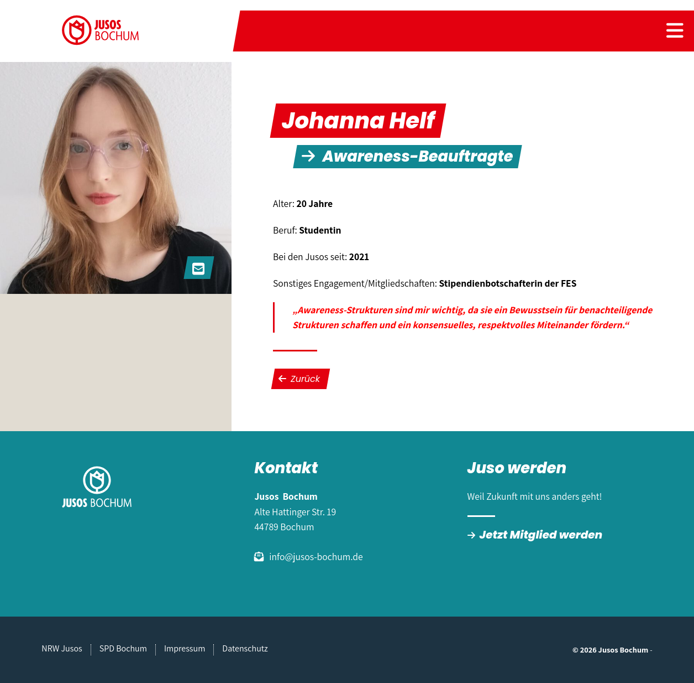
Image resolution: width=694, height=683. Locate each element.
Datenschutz (244, 648)
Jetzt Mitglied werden (541, 534)
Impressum (184, 648)
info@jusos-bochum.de (315, 556)
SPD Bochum (123, 648)
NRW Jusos (61, 648)
